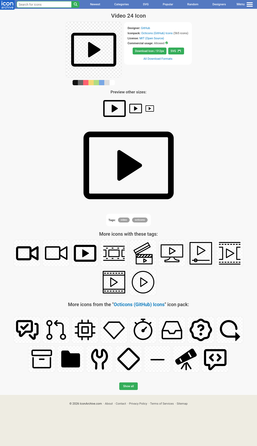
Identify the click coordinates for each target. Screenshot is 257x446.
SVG (146, 4)
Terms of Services (162, 403)
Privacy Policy (138, 403)
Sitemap (182, 403)
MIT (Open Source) (151, 38)
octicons (140, 219)
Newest (95, 4)
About (109, 403)
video (124, 219)
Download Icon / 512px (149, 51)
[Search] (75, 4)
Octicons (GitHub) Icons (157, 33)
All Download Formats (157, 58)
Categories (121, 4)
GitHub (145, 28)
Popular (168, 4)
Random (192, 4)
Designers (219, 4)
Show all (128, 386)
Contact (121, 403)
